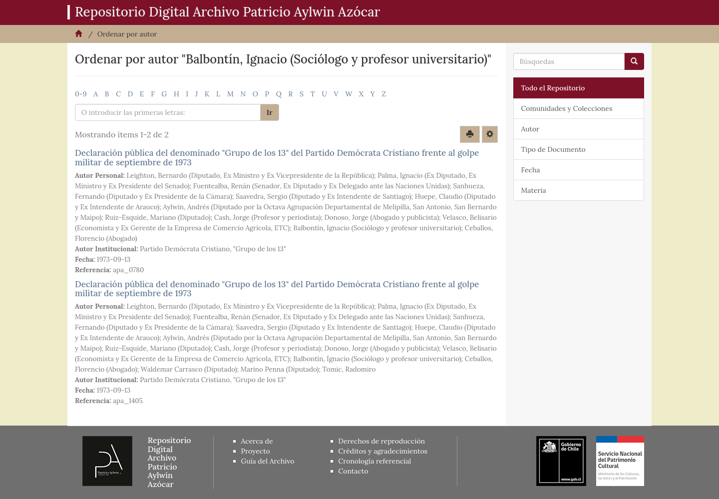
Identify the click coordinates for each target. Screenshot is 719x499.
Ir (270, 112)
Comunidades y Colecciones (567, 108)
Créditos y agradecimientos (383, 451)
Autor (530, 128)
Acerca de (257, 441)
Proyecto (255, 451)
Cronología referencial (375, 461)
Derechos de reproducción (382, 441)
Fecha (530, 169)
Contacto (353, 471)
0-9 (81, 93)
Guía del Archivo (268, 461)
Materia (533, 190)
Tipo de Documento (553, 149)
